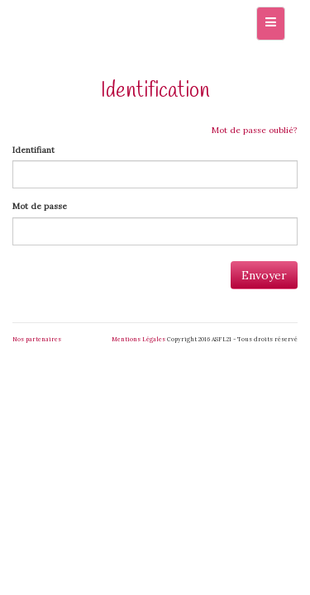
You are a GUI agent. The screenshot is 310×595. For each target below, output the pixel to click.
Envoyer (264, 275)
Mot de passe (39, 206)
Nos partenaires (36, 339)
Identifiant (33, 150)
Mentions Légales (138, 339)
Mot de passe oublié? (255, 130)
